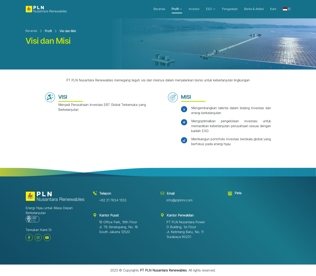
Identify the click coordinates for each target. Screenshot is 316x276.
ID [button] (287, 9)
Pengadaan (230, 9)
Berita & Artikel (254, 9)
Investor (194, 9)
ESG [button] (211, 9)
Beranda (159, 9)
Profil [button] (177, 9)
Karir (273, 9)
